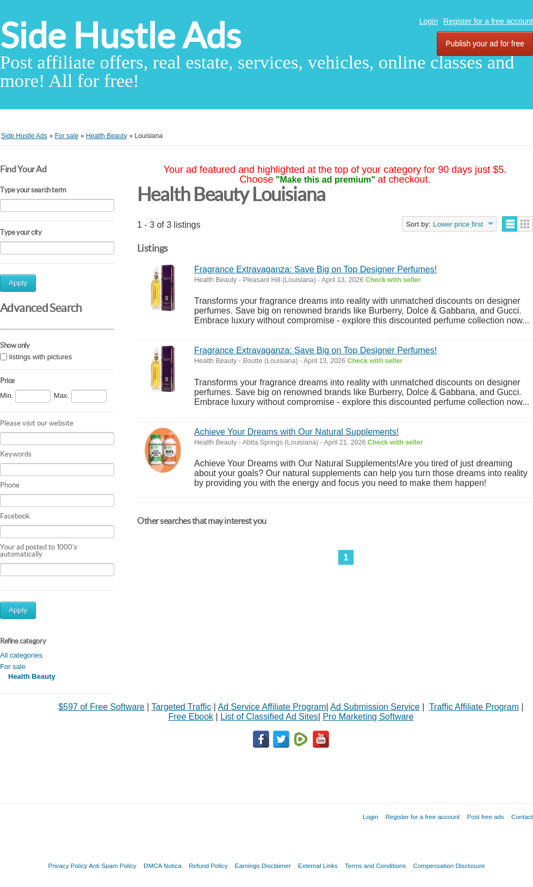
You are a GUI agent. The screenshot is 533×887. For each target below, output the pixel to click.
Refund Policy (208, 865)
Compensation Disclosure (449, 865)
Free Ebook (190, 716)
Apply (18, 283)
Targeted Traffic (181, 706)
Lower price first (458, 224)
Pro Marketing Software (368, 716)
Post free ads (485, 816)
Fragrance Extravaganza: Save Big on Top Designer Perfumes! (315, 269)
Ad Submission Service (375, 706)
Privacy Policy (67, 865)
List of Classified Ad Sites (269, 716)
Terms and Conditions (375, 865)
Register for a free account (488, 21)
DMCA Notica (163, 865)
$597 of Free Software (101, 706)
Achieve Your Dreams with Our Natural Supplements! (296, 431)
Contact (522, 816)
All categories (21, 655)
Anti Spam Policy (113, 865)
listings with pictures (40, 357)
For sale (13, 667)
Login (428, 21)
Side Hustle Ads (120, 35)
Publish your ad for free (484, 43)
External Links (318, 865)
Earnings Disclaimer (263, 865)
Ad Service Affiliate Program (272, 706)
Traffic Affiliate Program (474, 706)
